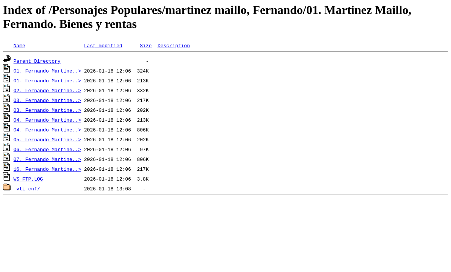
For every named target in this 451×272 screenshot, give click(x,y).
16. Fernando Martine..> (47, 168)
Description (173, 45)
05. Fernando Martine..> (47, 139)
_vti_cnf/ (27, 188)
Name (19, 45)
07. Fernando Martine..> (47, 159)
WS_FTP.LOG (28, 178)
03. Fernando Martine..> (47, 100)
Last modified (103, 45)
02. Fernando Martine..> (47, 90)
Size (145, 45)
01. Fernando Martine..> (47, 70)
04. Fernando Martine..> (47, 119)
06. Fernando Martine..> (47, 149)
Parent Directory (37, 60)
